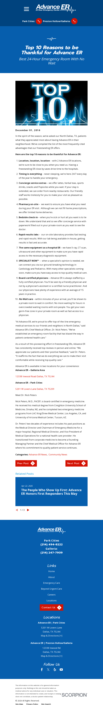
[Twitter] (48, 669)
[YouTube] (61, 669)
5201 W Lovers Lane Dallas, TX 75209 (34, 388)
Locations (52, 600)
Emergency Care (51, 582)
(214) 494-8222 (52, 544)
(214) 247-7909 (52, 552)
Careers (52, 594)
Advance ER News (38, 454)
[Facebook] (41, 669)
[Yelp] (54, 669)
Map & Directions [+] (51, 635)
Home (51, 571)
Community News (58, 454)
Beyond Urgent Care (51, 588)
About (51, 577)
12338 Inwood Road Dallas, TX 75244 (34, 376)
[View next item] (28, 510)
